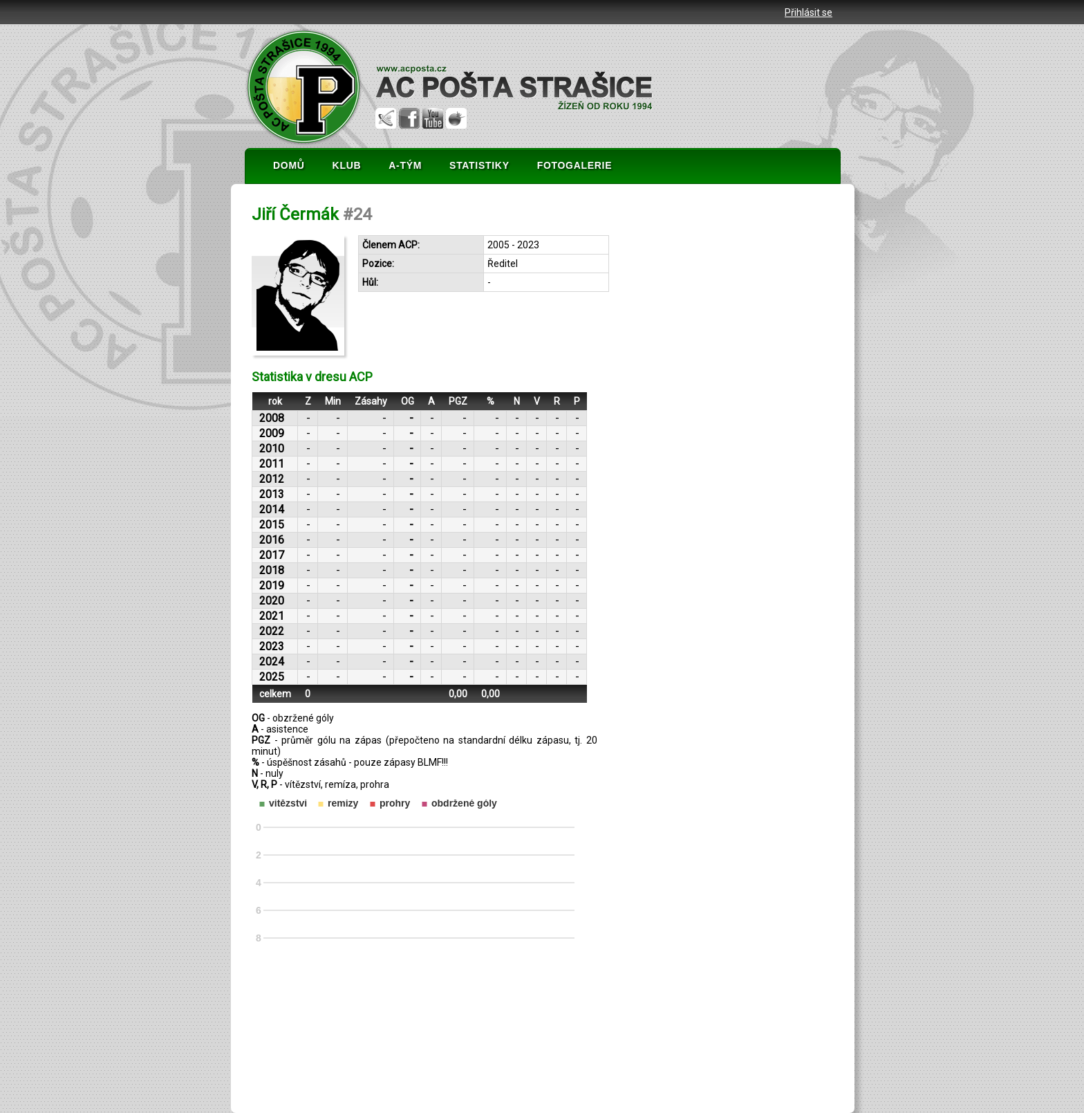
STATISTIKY (479, 165)
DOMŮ (289, 165)
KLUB (347, 165)
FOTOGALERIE (575, 165)
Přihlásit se (808, 12)
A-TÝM (405, 165)
